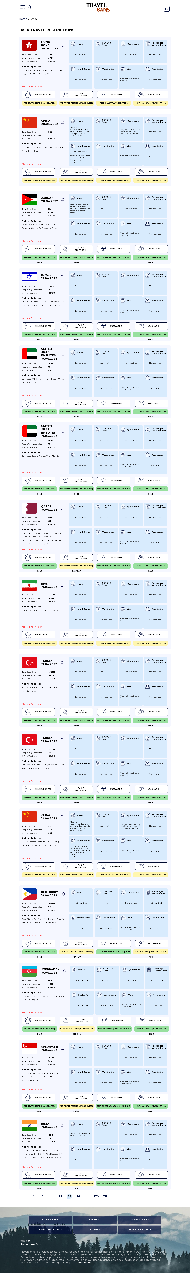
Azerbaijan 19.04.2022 (50, 980)
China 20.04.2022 (49, 123)
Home (23, 19)
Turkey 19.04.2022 (49, 669)
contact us (84, 1274)
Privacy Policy (139, 1231)
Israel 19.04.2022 (49, 279)
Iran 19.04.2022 (49, 591)
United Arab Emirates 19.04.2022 (49, 357)
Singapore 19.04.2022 (49, 1058)
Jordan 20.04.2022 (49, 201)
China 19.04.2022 (49, 825)
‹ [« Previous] (24, 1208)
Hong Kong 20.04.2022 (49, 45)
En (166, 9)
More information (32, 87)
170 (96, 1208)
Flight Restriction (74, 95)
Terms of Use (50, 1231)
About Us (95, 1231)
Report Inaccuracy (50, 1241)
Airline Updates (38, 95)
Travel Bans (98, 7)
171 (105, 1208)
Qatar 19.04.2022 (49, 513)
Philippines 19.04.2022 (50, 903)
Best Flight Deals (139, 1241)
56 (78, 1208)
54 (60, 1208)
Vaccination (147, 95)
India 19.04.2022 (49, 1136)
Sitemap (95, 1241)
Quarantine (110, 95)
